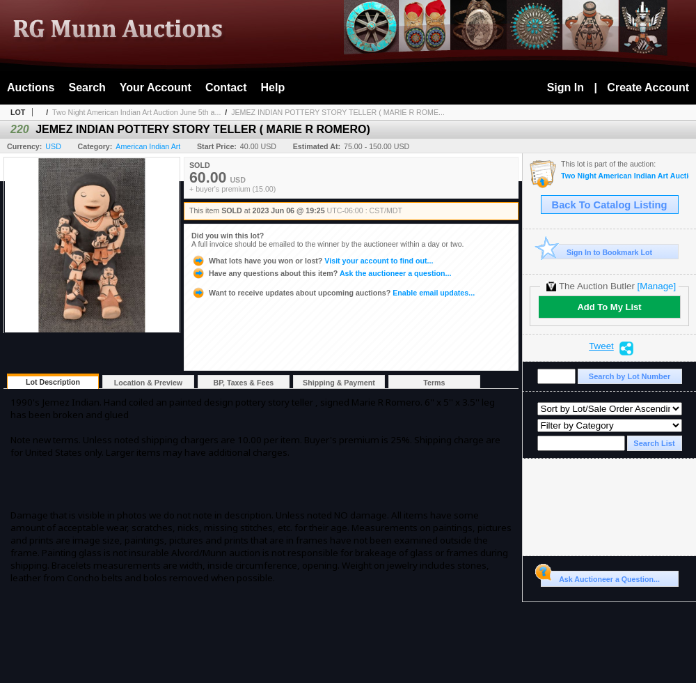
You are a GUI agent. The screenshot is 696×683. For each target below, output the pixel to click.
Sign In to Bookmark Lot (597, 252)
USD (53, 146)
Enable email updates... (333, 293)
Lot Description (53, 382)
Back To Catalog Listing (609, 204)
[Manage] (657, 286)
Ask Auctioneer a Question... (600, 577)
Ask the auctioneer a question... (321, 273)
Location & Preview (148, 382)
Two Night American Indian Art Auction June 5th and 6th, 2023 (625, 176)
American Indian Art (148, 146)
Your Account (155, 87)
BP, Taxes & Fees (244, 382)
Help (273, 87)
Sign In (565, 87)
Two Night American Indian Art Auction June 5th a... (136, 112)
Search (86, 87)
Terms (434, 382)
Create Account (648, 87)
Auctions (30, 87)
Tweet (601, 346)
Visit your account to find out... (312, 260)
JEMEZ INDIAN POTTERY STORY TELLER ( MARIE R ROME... (338, 112)
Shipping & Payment (339, 382)
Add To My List (609, 307)
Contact (226, 87)
